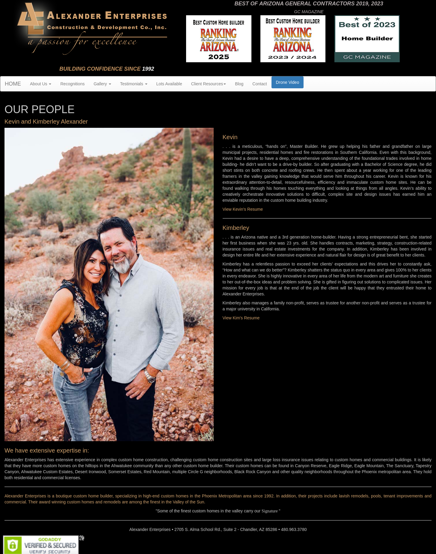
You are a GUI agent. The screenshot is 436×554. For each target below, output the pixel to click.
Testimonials (133, 83)
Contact (259, 83)
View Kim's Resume (241, 317)
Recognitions (72, 83)
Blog (239, 83)
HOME (13, 84)
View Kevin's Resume (243, 209)
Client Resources (208, 83)
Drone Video (287, 82)
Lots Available (169, 83)
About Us (40, 83)
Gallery (102, 83)
